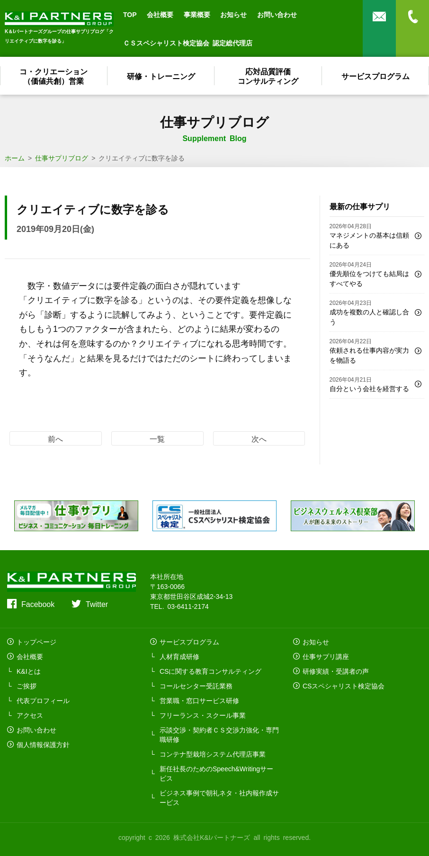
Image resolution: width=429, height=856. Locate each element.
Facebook (37, 603)
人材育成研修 (179, 656)
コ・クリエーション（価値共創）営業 (53, 75)
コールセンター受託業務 (196, 685)
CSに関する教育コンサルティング (210, 671)
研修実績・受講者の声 (336, 671)
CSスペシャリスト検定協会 (343, 685)
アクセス (30, 715)
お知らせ (233, 14)
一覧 (157, 438)
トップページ (36, 641)
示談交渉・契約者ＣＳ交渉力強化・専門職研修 (219, 734)
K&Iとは (29, 671)
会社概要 (160, 14)
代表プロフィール (43, 700)
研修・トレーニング (161, 76)
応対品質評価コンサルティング (268, 75)
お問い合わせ (277, 14)
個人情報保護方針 (43, 744)
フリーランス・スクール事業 (203, 715)
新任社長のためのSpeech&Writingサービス (216, 773)
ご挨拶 (26, 685)
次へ (259, 438)
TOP (130, 14)
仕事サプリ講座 (326, 656)
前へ (55, 438)
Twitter (97, 603)
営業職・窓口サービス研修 (199, 700)
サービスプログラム (375, 76)
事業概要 (197, 14)
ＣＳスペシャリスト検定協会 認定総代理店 (187, 42)
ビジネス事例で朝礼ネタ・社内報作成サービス (219, 797)
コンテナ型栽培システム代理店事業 (213, 753)
